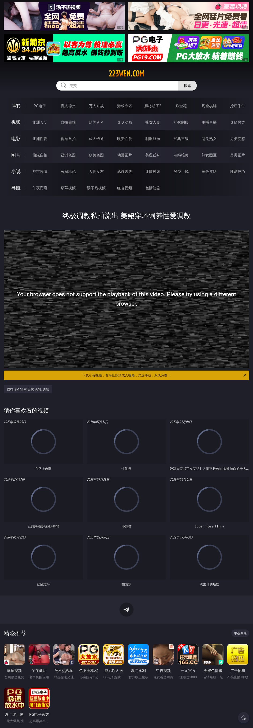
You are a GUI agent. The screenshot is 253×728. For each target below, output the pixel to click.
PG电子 (40, 105)
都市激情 (39, 171)
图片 (16, 155)
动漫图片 (124, 155)
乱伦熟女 (209, 138)
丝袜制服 (181, 122)
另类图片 (237, 155)
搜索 (187, 85)
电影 (16, 138)
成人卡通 (96, 138)
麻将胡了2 (152, 105)
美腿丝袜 (152, 155)
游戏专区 (124, 105)
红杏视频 (124, 187)
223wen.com (126, 73)
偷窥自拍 (39, 155)
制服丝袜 (152, 138)
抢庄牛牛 (237, 105)
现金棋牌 (209, 105)
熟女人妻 (152, 122)
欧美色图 (96, 155)
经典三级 (181, 138)
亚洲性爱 (39, 138)
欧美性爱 (124, 138)
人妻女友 (96, 171)
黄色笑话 (209, 171)
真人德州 (68, 105)
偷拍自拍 (68, 138)
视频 (16, 122)
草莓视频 (68, 187)
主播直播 (209, 122)
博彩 (16, 105)
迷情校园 (152, 171)
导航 (16, 188)
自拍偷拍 (68, 122)
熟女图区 (209, 155)
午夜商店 (39, 187)
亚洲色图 (68, 155)
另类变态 (237, 138)
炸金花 (181, 105)
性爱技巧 (237, 171)
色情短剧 (152, 187)
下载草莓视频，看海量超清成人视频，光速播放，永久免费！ (164, 375)
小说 (16, 171)
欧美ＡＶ (96, 122)
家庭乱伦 (68, 171)
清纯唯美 (181, 155)
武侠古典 (124, 171)
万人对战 (96, 105)
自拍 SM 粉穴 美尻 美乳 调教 (28, 389)
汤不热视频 (96, 187)
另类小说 (181, 171)
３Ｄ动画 (124, 122)
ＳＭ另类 (237, 122)
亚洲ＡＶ (39, 122)
